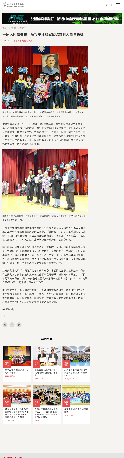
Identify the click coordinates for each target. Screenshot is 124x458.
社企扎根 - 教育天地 (16, 28)
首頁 (4, 28)
